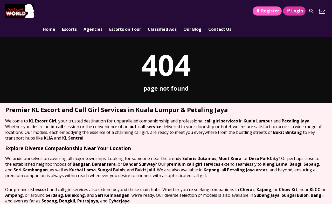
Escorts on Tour (125, 11)
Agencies (93, 11)
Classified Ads (162, 11)
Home (49, 11)
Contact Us (219, 11)
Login (294, 11)
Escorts (69, 11)
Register (267, 11)
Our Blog (192, 11)
